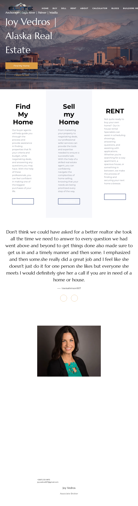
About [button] (84, 8)
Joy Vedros (69, 488)
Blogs (115, 8)
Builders (128, 8)
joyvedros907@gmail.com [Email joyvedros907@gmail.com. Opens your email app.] (47, 482)
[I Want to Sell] (21, 75)
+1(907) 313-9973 (43, 480)
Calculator (99, 8)
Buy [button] (55, 8)
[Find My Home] (21, 65)
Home (45, 8)
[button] (21, 8)
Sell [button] (63, 8)
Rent (73, 8)
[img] (69, 351)
